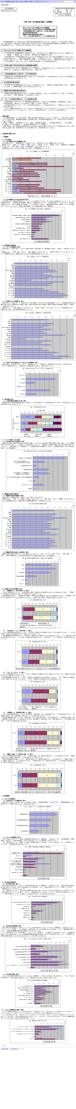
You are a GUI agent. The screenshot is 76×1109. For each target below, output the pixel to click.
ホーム (3, 1)
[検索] (65, 2)
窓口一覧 (14, 1)
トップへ (3, 1046)
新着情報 (8, 1)
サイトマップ (43, 1)
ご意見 (30, 1)
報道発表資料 (5, 5)
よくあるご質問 (22, 1)
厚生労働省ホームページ (17, 1049)
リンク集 (35, 1)
